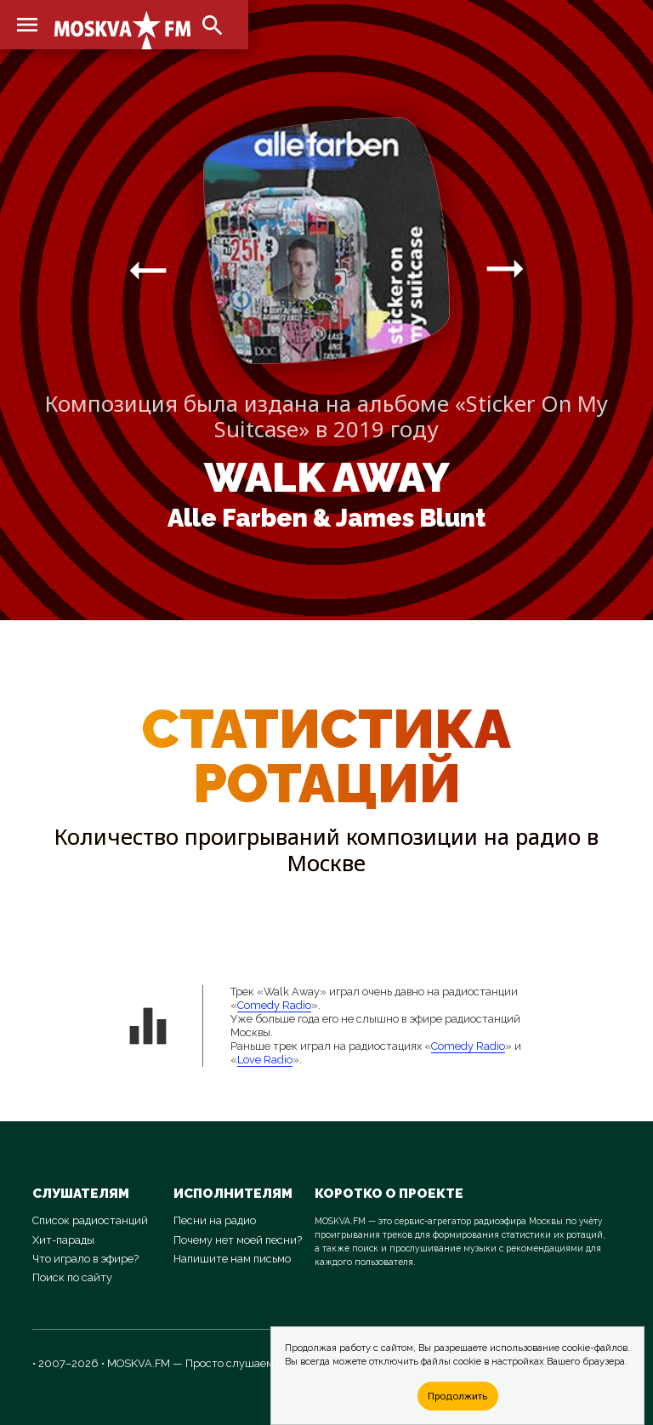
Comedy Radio (274, 1005)
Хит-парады (63, 1240)
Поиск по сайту (72, 1277)
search (212, 25)
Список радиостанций (90, 1220)
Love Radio (264, 1059)
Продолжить (457, 1395)
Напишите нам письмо (232, 1258)
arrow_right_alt (148, 270)
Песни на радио (214, 1220)
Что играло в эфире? (85, 1258)
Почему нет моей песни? (237, 1240)
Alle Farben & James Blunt (326, 518)
